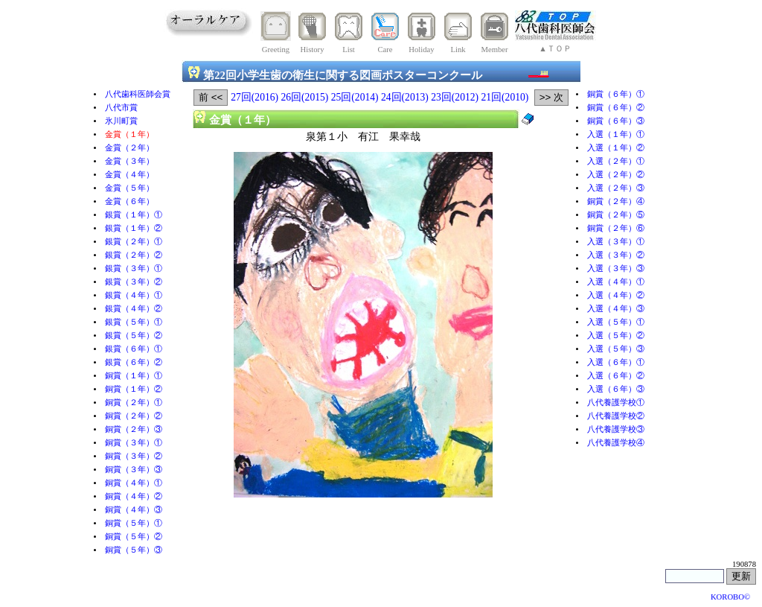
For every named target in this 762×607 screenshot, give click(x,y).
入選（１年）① (615, 134)
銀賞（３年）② (133, 282)
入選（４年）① (615, 282)
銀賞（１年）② (133, 228)
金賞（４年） (129, 175)
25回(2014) (355, 97)
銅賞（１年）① (133, 376)
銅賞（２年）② (133, 416)
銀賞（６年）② (133, 362)
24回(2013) (405, 97)
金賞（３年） (129, 161)
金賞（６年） (129, 201)
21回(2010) (505, 97)
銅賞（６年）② (615, 108)
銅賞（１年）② (133, 389)
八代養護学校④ (615, 443)
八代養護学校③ (615, 429)
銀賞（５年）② (133, 335)
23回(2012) (454, 97)
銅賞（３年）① (133, 443)
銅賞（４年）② (133, 496)
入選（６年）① (615, 362)
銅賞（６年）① (615, 94)
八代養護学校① (615, 402)
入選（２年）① (615, 161)
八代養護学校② (615, 416)
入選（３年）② (615, 255)
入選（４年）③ (615, 309)
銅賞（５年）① (133, 523)
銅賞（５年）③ (133, 550)
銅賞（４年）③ (133, 510)
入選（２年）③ (615, 188)
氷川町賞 (121, 121)
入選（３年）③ (615, 268)
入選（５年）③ (615, 349)
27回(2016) (254, 97)
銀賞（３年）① (133, 268)
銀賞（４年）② (133, 309)
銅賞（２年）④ (615, 201)
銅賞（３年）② (133, 456)
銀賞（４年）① (133, 295)
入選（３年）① (615, 242)
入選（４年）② (615, 295)
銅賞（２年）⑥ (615, 228)
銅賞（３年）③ (133, 469)
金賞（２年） (129, 148)
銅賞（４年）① (133, 483)
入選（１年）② (615, 148)
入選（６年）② (615, 376)
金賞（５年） (129, 188)
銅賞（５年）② (133, 537)
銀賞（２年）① (133, 242)
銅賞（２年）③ (133, 429)
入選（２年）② (615, 175)
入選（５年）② (615, 335)
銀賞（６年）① (133, 349)
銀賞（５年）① (133, 322)
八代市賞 (121, 108)
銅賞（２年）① (133, 402)
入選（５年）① (615, 322)
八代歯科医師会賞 (137, 94)
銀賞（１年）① (133, 215)
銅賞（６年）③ (615, 121)
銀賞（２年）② (133, 255)
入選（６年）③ (615, 389)
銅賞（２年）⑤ (615, 215)
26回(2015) (305, 97)
